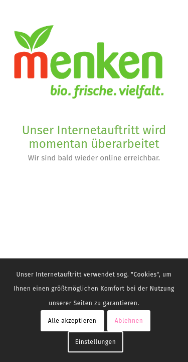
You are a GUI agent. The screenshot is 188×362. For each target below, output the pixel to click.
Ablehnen (129, 320)
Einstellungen (95, 341)
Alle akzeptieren (72, 320)
